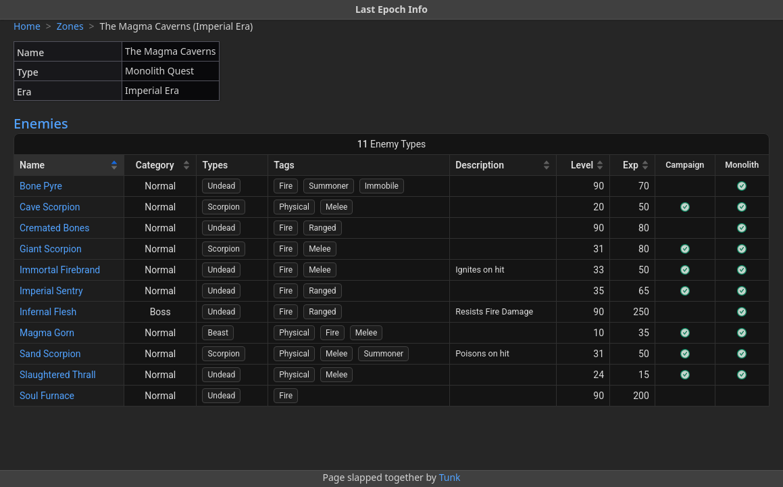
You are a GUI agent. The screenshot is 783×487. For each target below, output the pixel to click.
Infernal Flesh (48, 311)
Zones (70, 26)
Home (27, 26)
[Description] (503, 165)
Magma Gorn (47, 332)
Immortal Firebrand (60, 269)
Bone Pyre (41, 186)
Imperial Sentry (51, 290)
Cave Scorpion (50, 207)
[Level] (583, 165)
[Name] (69, 165)
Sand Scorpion (50, 353)
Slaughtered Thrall (58, 374)
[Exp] (632, 165)
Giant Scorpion (51, 249)
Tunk (450, 477)
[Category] (160, 165)
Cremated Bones (55, 228)
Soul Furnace (47, 395)
